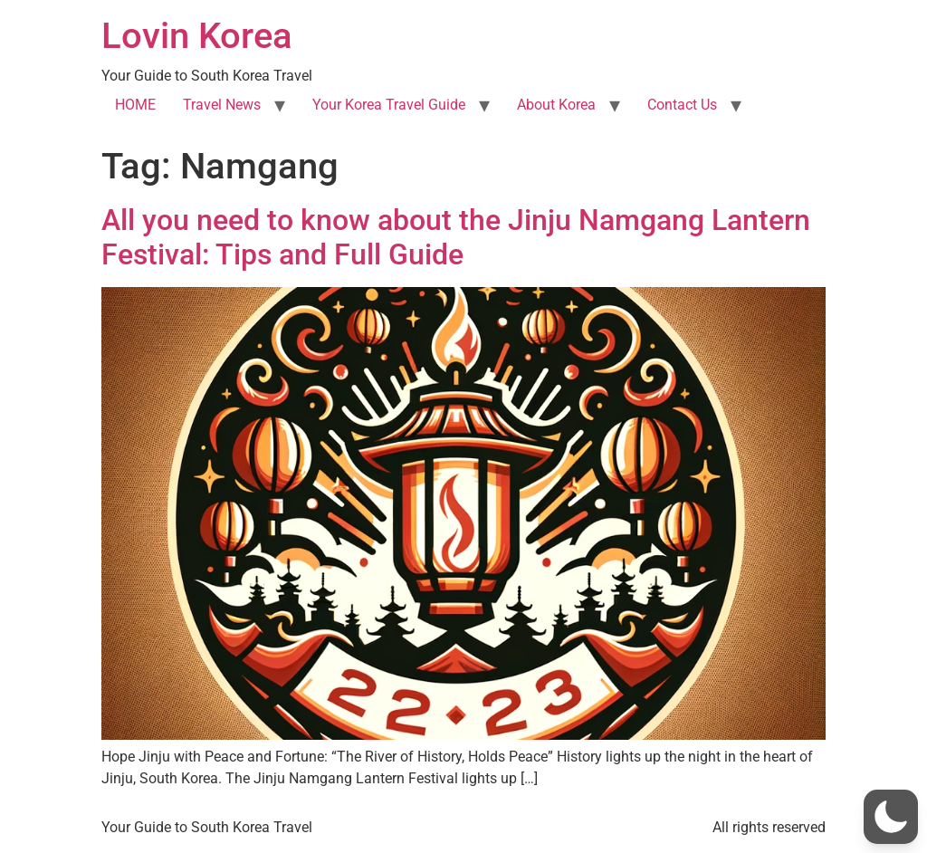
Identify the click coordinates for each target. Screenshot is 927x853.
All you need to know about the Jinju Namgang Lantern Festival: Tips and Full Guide (455, 237)
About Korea (556, 104)
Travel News (222, 104)
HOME (135, 104)
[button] (891, 817)
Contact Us (682, 104)
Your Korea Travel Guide (388, 104)
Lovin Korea (196, 35)
